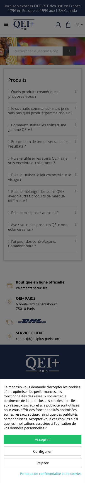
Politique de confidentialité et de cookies (50, 473)
